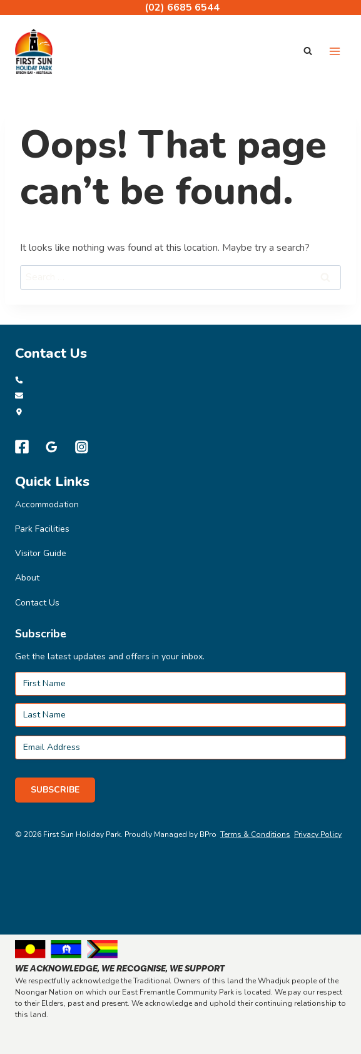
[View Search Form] (308, 51)
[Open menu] (334, 51)
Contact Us (37, 603)
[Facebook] (22, 446)
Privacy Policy (318, 834)
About (27, 578)
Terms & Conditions (255, 834)
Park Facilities (42, 529)
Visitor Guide (40, 553)
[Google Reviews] (52, 446)
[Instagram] (82, 446)
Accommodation (47, 504)
